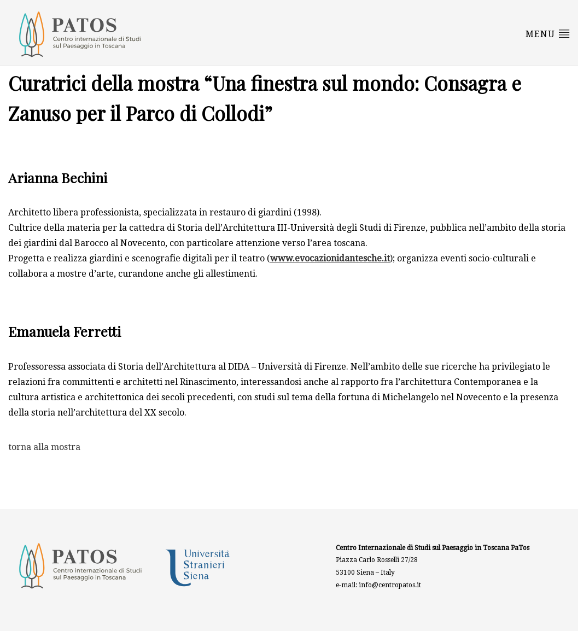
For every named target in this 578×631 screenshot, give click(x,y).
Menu (548, 33)
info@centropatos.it (390, 585)
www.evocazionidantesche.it (330, 258)
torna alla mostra (44, 447)
